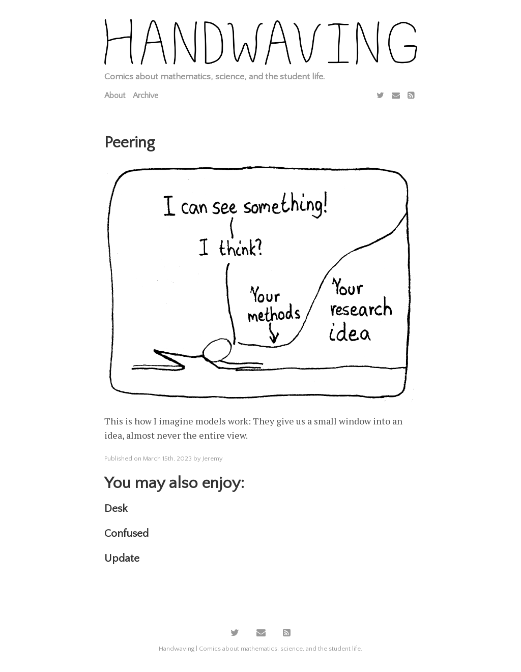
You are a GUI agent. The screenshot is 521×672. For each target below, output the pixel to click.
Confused (126, 533)
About (114, 95)
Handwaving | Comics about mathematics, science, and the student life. (260, 648)
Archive (145, 95)
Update (121, 558)
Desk (115, 508)
